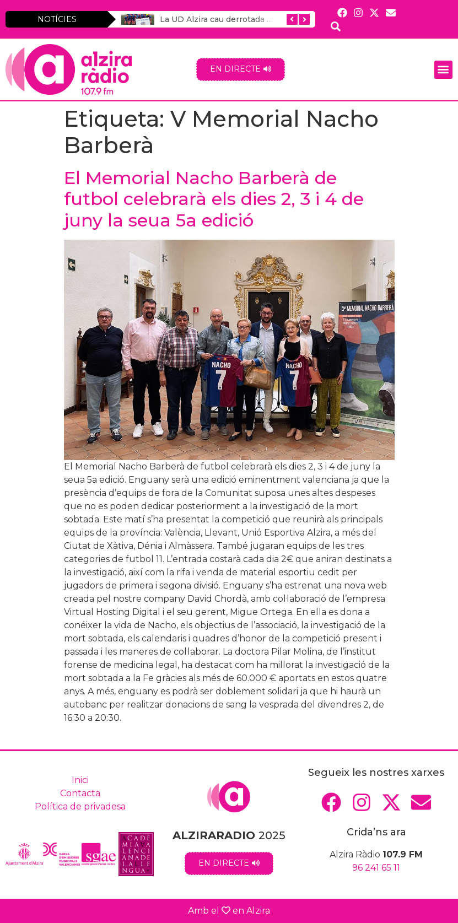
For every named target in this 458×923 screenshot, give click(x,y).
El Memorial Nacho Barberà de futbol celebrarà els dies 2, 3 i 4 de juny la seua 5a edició (214, 199)
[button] (443, 70)
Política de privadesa (80, 806)
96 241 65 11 (376, 867)
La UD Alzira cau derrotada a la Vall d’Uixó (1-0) (251, 19)
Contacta (80, 793)
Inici (80, 780)
